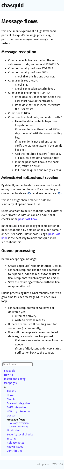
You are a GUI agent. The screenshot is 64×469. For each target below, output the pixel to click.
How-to (8, 374)
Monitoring (13, 430)
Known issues (15, 446)
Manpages (10, 383)
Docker (11, 415)
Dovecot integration (19, 403)
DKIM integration (17, 407)
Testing (11, 438)
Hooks (10, 395)
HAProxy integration (19, 411)
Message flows (16, 419)
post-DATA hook (27, 219)
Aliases (11, 391)
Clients (11, 399)
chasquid (12, 5)
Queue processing (19, 426)
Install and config (14, 379)
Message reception (19, 423)
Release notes (15, 442)
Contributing (14, 450)
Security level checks (20, 434)
